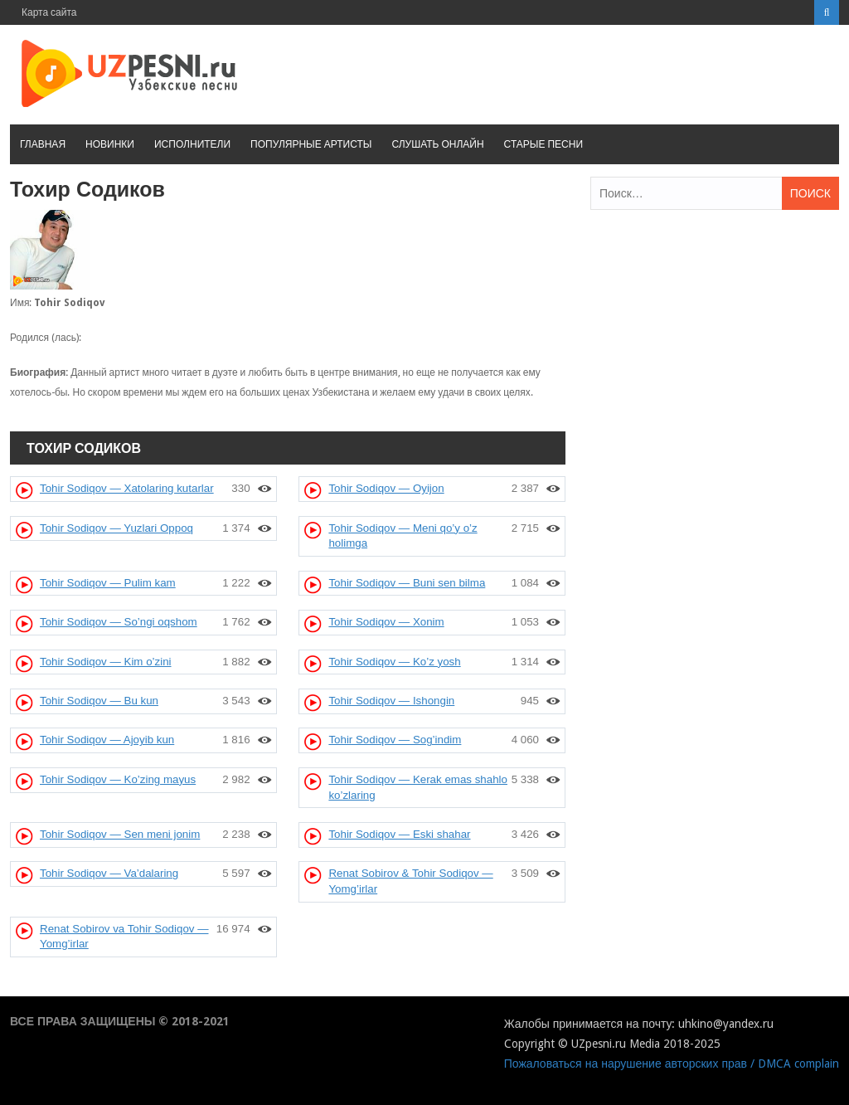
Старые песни (543, 144)
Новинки (109, 144)
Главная (42, 144)
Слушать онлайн (437, 144)
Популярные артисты (310, 144)
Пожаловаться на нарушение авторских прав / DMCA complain (671, 1063)
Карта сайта (49, 12)
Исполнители (192, 144)
